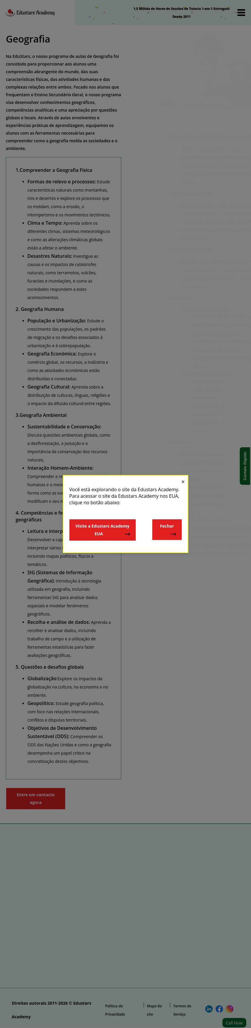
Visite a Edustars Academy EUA (103, 530)
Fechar (168, 530)
